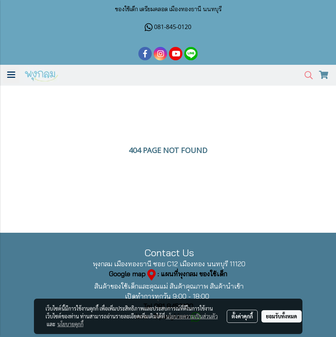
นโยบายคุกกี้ (70, 324)
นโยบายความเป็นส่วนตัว (192, 316)
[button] (306, 75)
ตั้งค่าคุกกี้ (242, 316)
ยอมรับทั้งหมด (281, 316)
